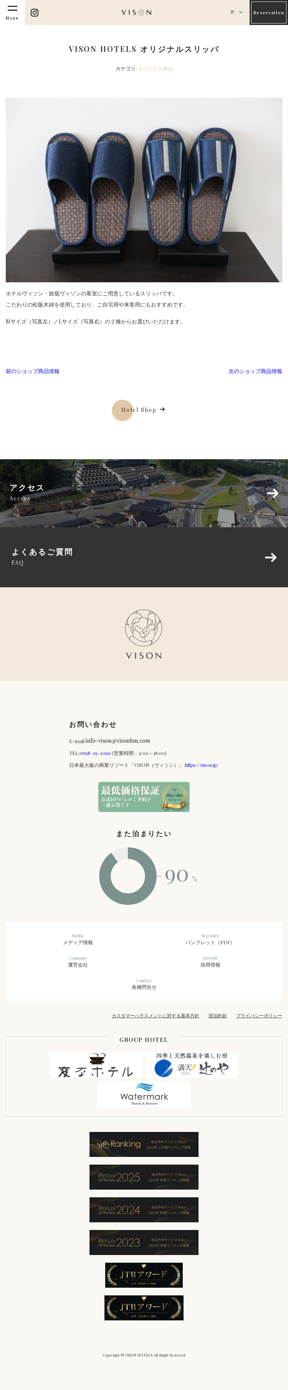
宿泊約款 (218, 1015)
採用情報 (210, 961)
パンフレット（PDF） (210, 939)
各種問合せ (144, 984)
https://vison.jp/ (202, 765)
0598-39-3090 (95, 753)
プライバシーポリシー (259, 1015)
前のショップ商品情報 (33, 371)
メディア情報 (78, 939)
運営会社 (78, 961)
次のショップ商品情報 (255, 371)
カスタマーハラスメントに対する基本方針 (155, 1015)
